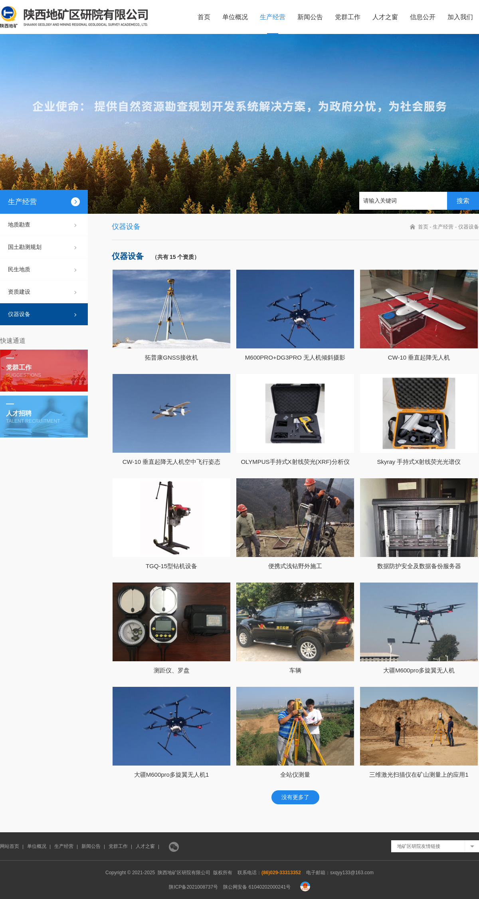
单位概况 (235, 17)
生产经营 (272, 17)
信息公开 (422, 17)
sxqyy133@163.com (352, 872)
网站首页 (9, 846)
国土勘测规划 (25, 247)
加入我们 (460, 17)
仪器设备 (19, 314)
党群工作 (347, 17)
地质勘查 (19, 224)
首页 (204, 17)
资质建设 (19, 291)
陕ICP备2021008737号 (193, 887)
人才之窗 (385, 17)
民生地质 (19, 269)
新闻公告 (310, 17)
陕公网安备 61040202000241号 (257, 887)
